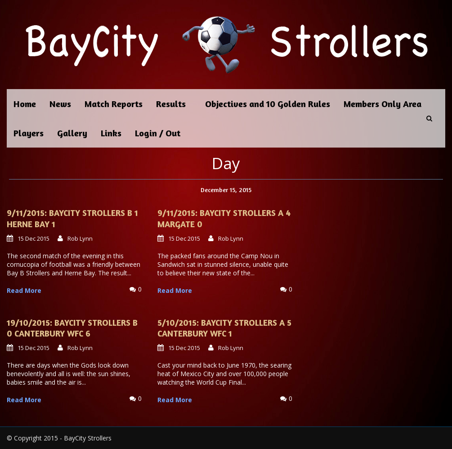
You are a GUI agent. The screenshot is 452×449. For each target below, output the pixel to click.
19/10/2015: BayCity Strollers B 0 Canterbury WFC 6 (72, 328)
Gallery (72, 133)
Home (24, 103)
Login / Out (157, 133)
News (60, 103)
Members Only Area (382, 103)
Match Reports (114, 103)
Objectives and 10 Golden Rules (267, 103)
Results (171, 103)
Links (111, 133)
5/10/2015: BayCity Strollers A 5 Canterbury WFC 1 (224, 328)
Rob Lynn (80, 238)
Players (28, 133)
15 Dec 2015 (33, 238)
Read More (24, 290)
